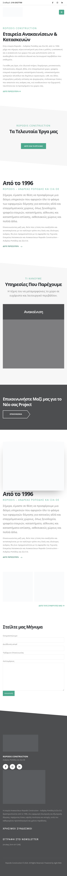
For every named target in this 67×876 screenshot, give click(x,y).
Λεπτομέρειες (33, 669)
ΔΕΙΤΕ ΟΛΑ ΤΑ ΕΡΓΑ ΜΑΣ (33, 146)
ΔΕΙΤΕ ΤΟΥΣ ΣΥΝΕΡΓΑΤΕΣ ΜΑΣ (51, 605)
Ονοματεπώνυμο (33, 637)
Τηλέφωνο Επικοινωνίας (33, 654)
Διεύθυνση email (33, 646)
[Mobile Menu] (61, 12)
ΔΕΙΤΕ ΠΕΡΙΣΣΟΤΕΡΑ (12, 91)
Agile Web (58, 863)
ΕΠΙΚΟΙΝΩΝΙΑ (16, 414)
